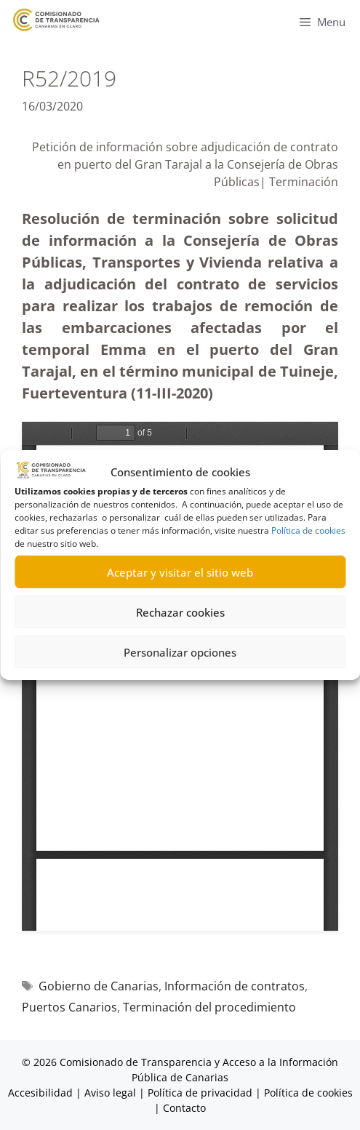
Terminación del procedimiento (209, 1007)
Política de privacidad (200, 1092)
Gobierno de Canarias (99, 986)
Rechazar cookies (180, 612)
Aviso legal (110, 1092)
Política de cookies (308, 530)
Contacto (184, 1108)
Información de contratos (234, 986)
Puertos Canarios (69, 1007)
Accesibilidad (42, 1092)
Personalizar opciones (180, 652)
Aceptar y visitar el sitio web (180, 572)
